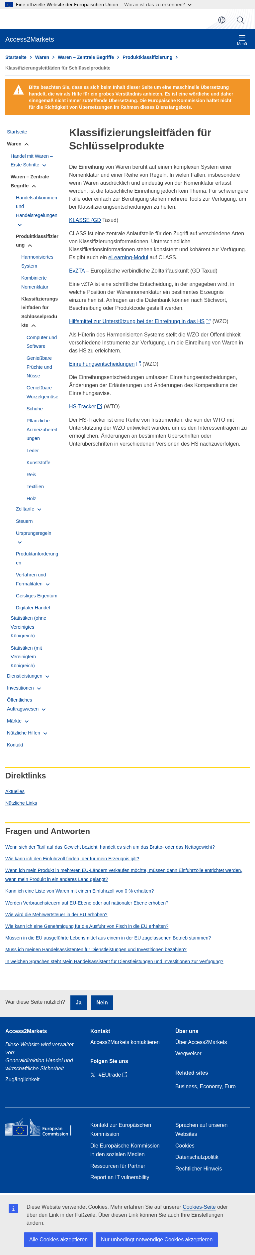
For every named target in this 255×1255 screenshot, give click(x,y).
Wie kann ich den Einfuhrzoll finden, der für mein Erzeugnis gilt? (72, 858)
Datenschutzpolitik (196, 1157)
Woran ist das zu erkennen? (158, 4)
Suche (240, 20)
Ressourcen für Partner (117, 1166)
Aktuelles (15, 791)
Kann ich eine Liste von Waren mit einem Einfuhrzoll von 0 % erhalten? (79, 891)
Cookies (185, 1146)
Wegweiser (188, 1053)
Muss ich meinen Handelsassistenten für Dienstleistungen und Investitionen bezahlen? (96, 949)
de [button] (222, 20)
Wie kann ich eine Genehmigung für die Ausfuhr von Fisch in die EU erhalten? (86, 926)
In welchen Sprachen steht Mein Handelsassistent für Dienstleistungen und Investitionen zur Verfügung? (114, 961)
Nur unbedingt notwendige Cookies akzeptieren (156, 1239)
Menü (242, 40)
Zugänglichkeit (22, 1079)
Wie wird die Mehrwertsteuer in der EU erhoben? (56, 914)
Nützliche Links (21, 803)
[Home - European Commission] (42, 1128)
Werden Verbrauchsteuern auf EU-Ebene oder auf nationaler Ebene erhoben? (86, 903)
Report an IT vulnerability (119, 1177)
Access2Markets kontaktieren (125, 1042)
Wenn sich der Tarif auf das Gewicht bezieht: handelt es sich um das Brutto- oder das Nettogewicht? (110, 847)
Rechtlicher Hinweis (198, 1168)
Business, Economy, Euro (205, 1086)
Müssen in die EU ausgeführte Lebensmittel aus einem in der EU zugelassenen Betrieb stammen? (108, 938)
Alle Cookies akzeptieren (58, 1239)
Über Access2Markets (201, 1042)
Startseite (16, 57)
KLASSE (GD (85, 220)
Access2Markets (26, 1031)
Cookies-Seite (199, 1207)
